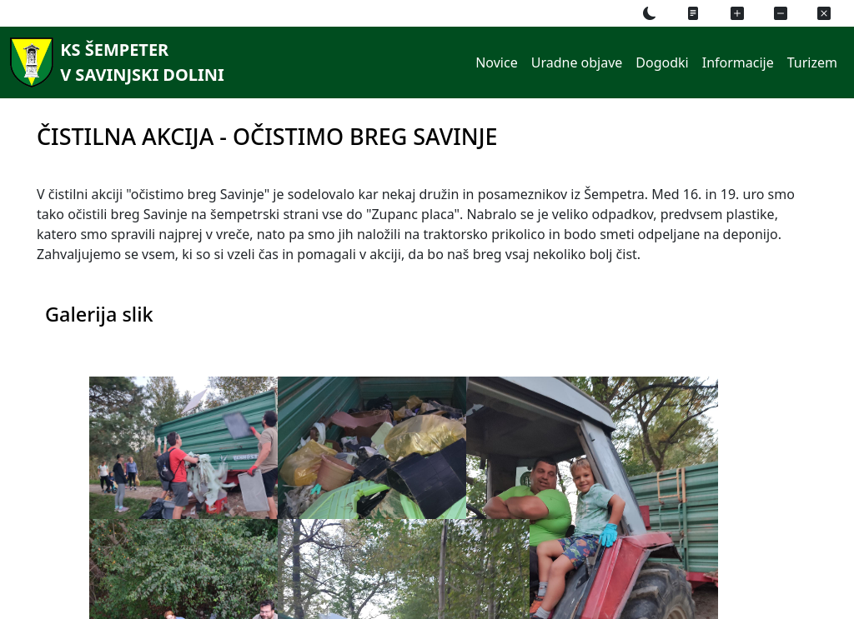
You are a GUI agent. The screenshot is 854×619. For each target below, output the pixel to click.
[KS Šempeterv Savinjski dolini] (114, 62)
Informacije (738, 62)
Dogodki (661, 62)
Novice (496, 62)
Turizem (812, 62)
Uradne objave (577, 62)
